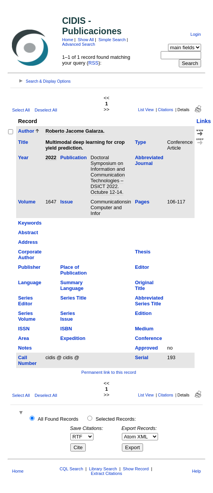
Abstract (28, 232)
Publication (73, 157)
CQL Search (71, 468)
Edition (143, 313)
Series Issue (67, 316)
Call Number (27, 360)
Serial (141, 357)
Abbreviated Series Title (149, 300)
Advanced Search (78, 44)
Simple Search (112, 39)
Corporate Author (30, 254)
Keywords (30, 223)
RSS (93, 63)
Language (29, 282)
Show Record (136, 468)
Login (195, 34)
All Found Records (58, 419)
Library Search (103, 468)
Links (203, 121)
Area (23, 338)
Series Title (73, 298)
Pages (142, 202)
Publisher (29, 267)
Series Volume (26, 316)
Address (28, 242)
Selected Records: (116, 419)
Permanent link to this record (109, 372)
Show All (86, 39)
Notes (25, 348)
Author (26, 131)
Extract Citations (106, 473)
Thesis (143, 252)
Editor (142, 267)
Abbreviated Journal (149, 160)
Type (140, 142)
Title (23, 142)
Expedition (72, 338)
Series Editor (25, 300)
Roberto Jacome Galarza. (75, 131)
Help (196, 471)
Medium (144, 328)
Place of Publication (73, 270)
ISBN (66, 328)
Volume (26, 202)
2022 (50, 157)
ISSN (24, 328)
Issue (66, 202)
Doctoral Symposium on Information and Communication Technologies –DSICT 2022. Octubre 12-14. (108, 175)
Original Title (144, 285)
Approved (146, 348)
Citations (165, 110)
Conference (148, 338)
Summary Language (71, 285)
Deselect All (46, 110)
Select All (21, 110)
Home (67, 39)
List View (146, 110)
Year (23, 157)
